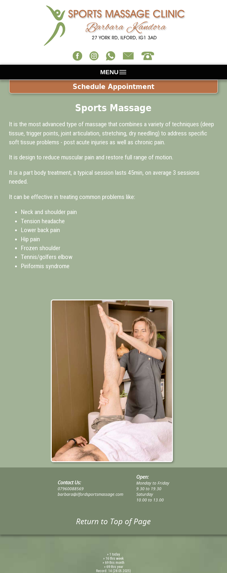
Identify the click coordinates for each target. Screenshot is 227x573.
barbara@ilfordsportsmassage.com (90, 494)
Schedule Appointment (113, 86)
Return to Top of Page (113, 521)
